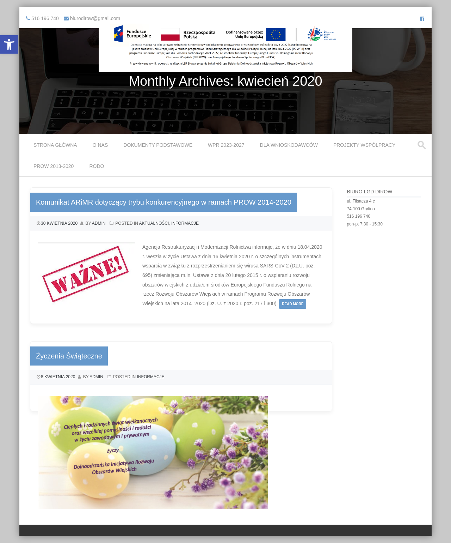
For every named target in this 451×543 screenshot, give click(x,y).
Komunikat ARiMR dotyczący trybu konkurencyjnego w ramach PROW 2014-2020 (163, 202)
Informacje (185, 223)
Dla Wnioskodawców (289, 145)
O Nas (100, 145)
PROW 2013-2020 (53, 166)
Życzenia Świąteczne (69, 356)
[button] (9, 44)
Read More (292, 304)
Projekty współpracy (364, 145)
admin (99, 223)
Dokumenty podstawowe (157, 145)
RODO (96, 166)
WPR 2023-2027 (226, 145)
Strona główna (55, 145)
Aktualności (154, 223)
